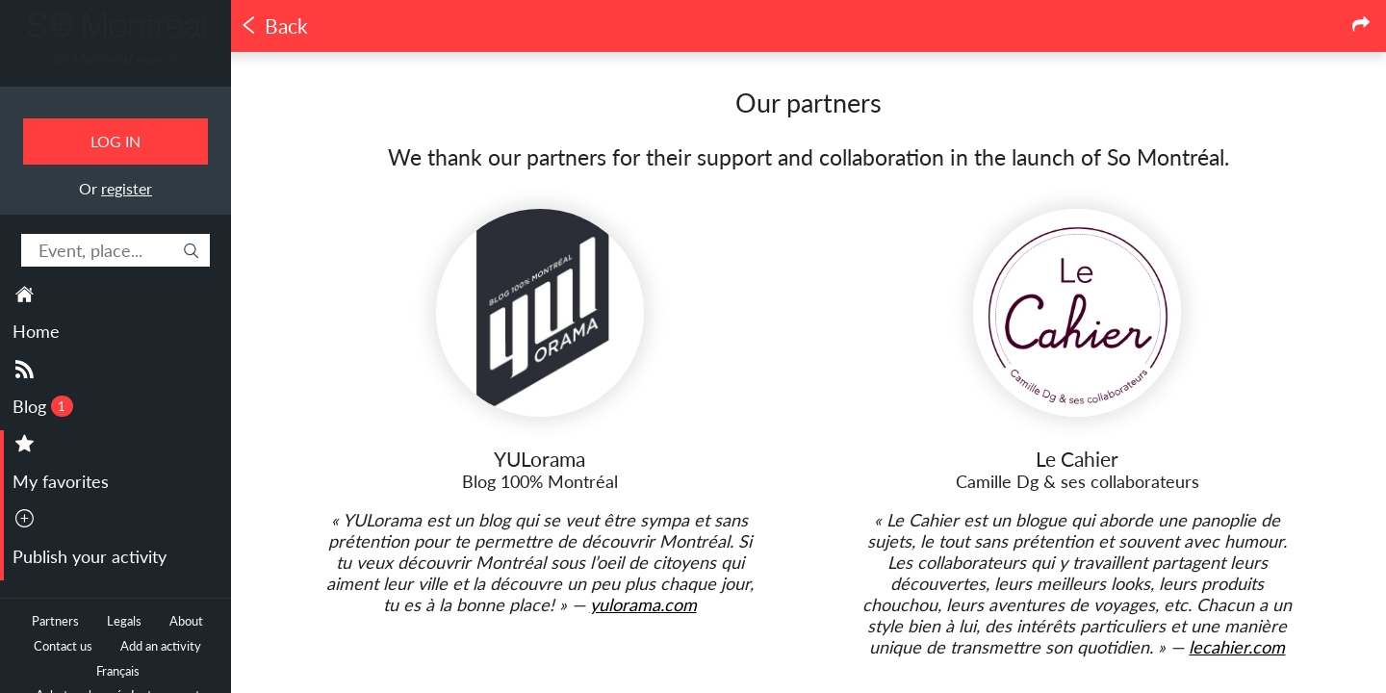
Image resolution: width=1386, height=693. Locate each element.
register (126, 188)
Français (118, 671)
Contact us (63, 646)
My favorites (61, 481)
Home (36, 331)
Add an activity (160, 646)
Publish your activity (90, 556)
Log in (115, 141)
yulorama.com (643, 604)
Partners (55, 621)
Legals (124, 621)
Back (274, 26)
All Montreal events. (115, 58)
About (186, 621)
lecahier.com (1237, 646)
